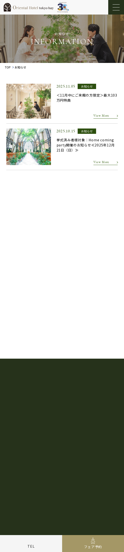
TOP (8, 67)
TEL (30, 546)
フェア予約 (93, 546)
